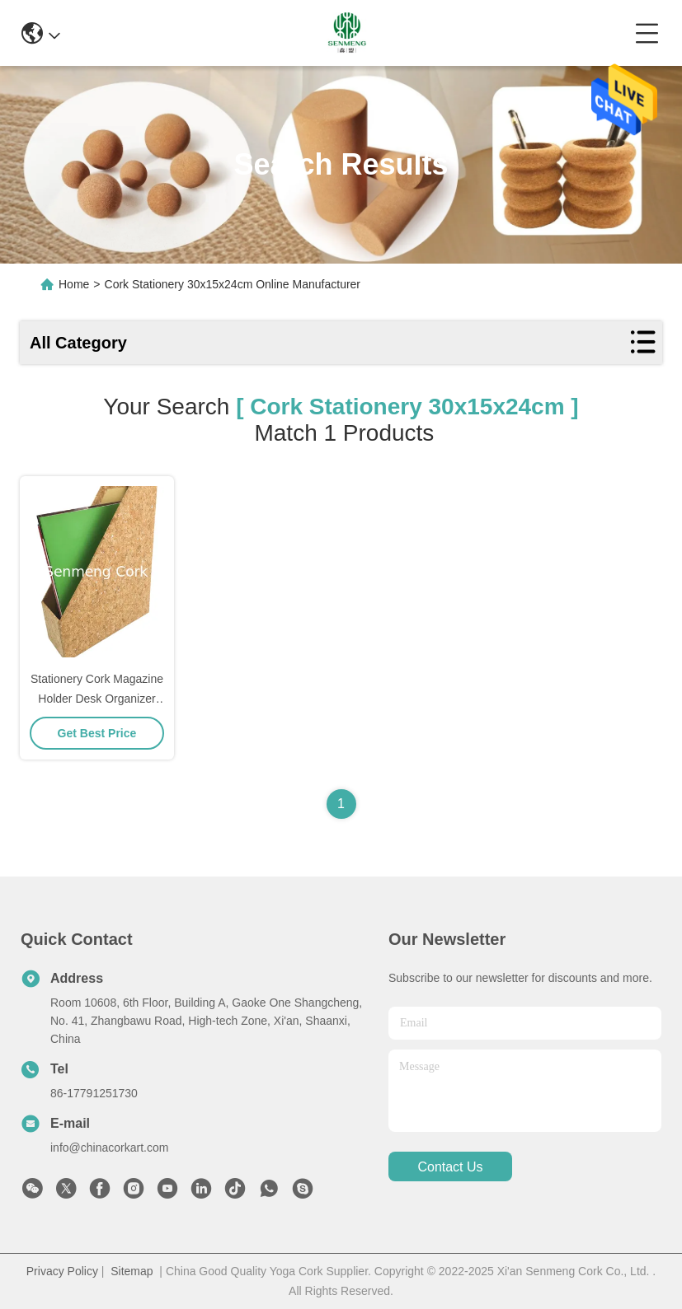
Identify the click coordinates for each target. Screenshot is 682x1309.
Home (74, 284)
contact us (449, 1167)
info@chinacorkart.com (109, 1147)
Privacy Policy (62, 1271)
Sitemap (132, 1271)
